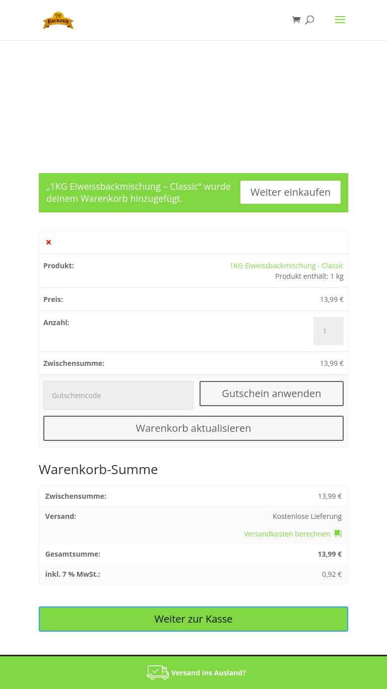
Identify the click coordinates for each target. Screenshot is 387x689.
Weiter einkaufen (290, 192)
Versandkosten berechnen (287, 534)
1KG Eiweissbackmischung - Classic (287, 265)
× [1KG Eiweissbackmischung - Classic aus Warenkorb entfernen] (48, 242)
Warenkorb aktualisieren (193, 428)
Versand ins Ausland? (208, 672)
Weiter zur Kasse (193, 619)
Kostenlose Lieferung (307, 516)
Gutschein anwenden (271, 393)
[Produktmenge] (328, 331)
